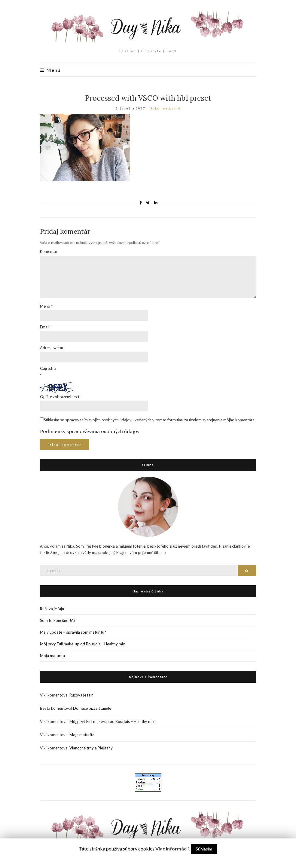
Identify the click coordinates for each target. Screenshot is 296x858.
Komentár (48, 251)
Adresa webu (51, 347)
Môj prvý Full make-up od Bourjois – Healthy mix (82, 643)
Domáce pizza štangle (92, 708)
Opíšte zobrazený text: (60, 396)
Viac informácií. (172, 848)
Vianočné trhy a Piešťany (91, 748)
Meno (46, 306)
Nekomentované (165, 108)
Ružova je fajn (52, 608)
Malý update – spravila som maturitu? (73, 632)
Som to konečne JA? (58, 620)
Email (46, 326)
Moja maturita (52, 655)
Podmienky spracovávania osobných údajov (89, 431)
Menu (50, 70)
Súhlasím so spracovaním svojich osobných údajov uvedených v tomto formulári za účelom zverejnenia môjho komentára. (150, 419)
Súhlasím (204, 848)
